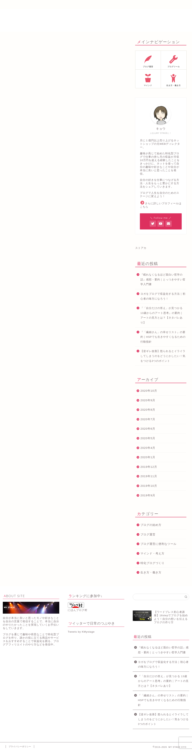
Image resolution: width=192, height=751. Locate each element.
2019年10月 (148, 485)
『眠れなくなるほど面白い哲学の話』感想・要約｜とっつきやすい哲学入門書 (162, 279)
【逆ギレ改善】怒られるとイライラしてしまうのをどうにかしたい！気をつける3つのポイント (162, 356)
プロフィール (43, 4)
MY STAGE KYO (96, 20)
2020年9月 (147, 400)
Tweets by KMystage (81, 631)
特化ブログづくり (152, 563)
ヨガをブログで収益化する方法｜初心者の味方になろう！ (162, 296)
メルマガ (70, 4)
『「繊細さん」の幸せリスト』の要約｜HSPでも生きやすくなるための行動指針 (163, 337)
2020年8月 (147, 409)
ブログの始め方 (150, 524)
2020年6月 (147, 428)
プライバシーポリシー (20, 746)
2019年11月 (148, 476)
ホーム (17, 4)
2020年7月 (147, 419)
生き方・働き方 (150, 572)
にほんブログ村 (77, 607)
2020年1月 (147, 457)
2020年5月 (147, 438)
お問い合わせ (149, 4)
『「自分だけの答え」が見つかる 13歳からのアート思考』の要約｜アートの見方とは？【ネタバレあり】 (161, 315)
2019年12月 (148, 466)
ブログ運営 (147, 534)
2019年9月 (147, 495)
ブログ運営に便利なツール (158, 543)
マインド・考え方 (152, 553)
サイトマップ (123, 4)
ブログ (96, 4)
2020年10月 (148, 390)
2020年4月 (147, 447)
